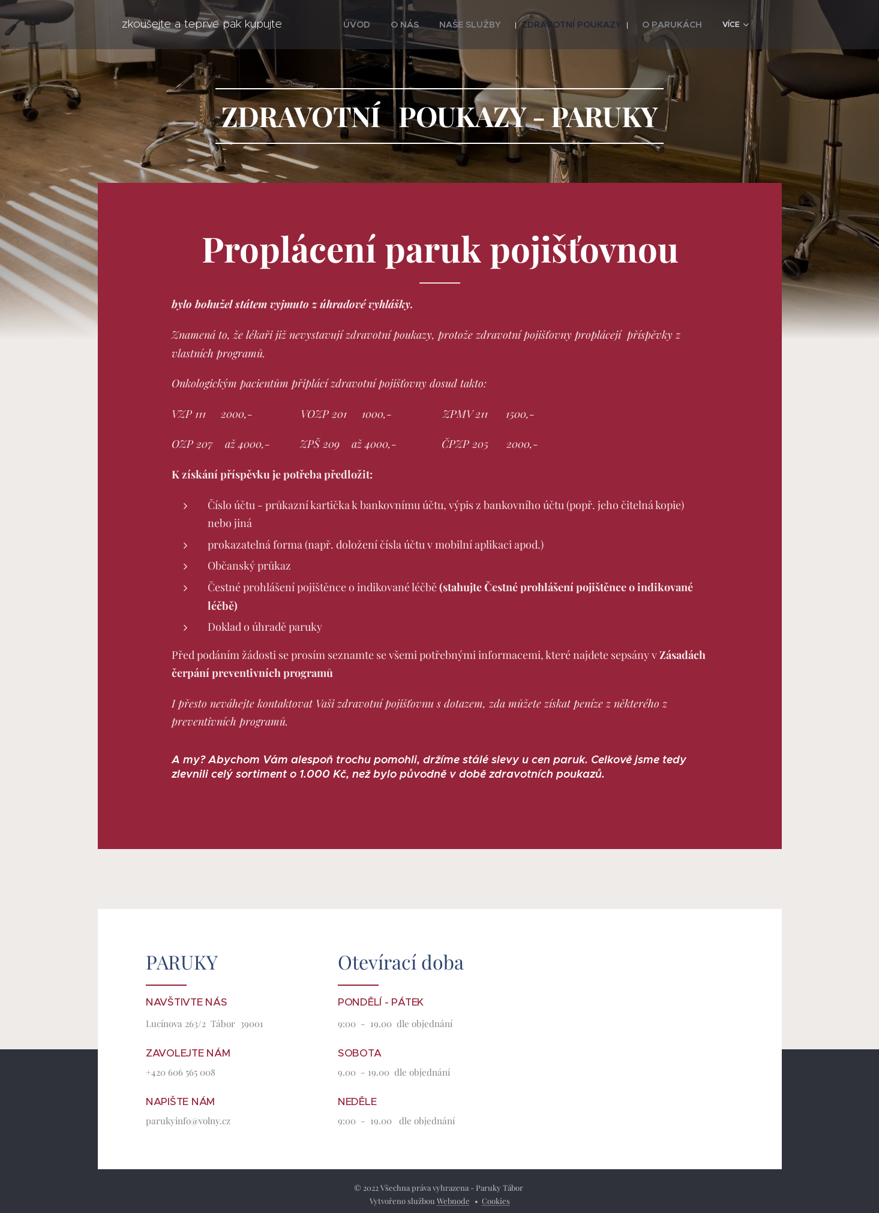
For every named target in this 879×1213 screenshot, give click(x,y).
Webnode (453, 1201)
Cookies (496, 1201)
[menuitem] (341, 25)
